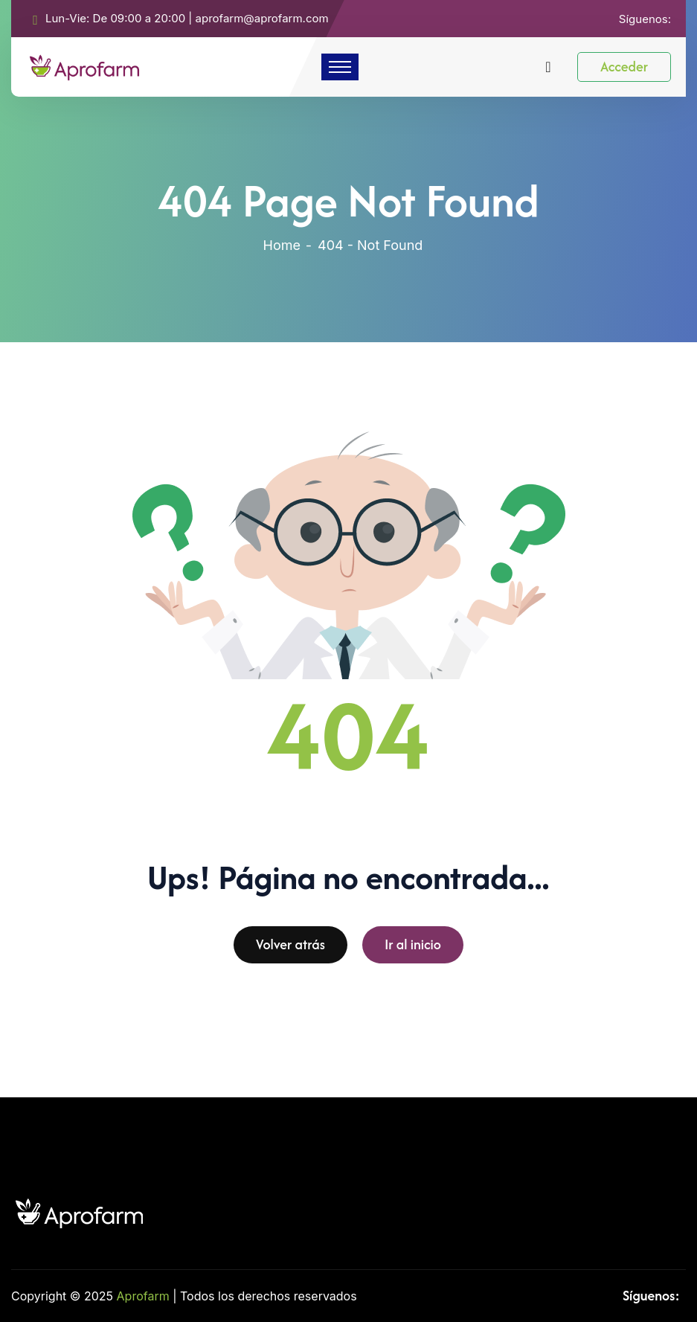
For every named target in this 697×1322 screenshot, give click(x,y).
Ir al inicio (412, 948)
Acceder (624, 67)
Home (282, 245)
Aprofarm (143, 1296)
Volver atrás (290, 948)
